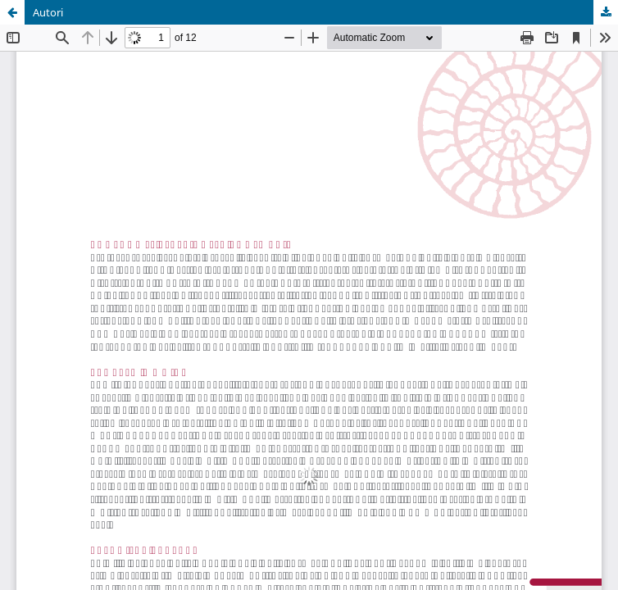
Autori (48, 12)
